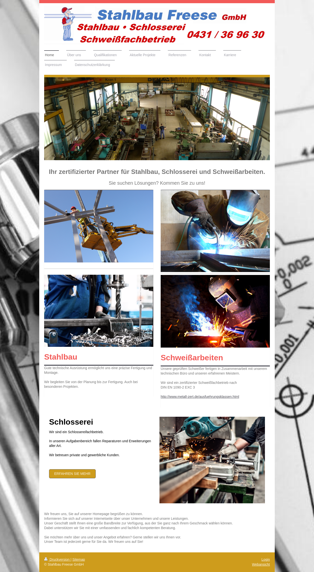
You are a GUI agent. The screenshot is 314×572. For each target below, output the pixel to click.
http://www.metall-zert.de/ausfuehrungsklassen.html (200, 397)
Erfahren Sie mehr (72, 474)
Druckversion (57, 559)
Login (266, 559)
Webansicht (261, 564)
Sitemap (78, 559)
